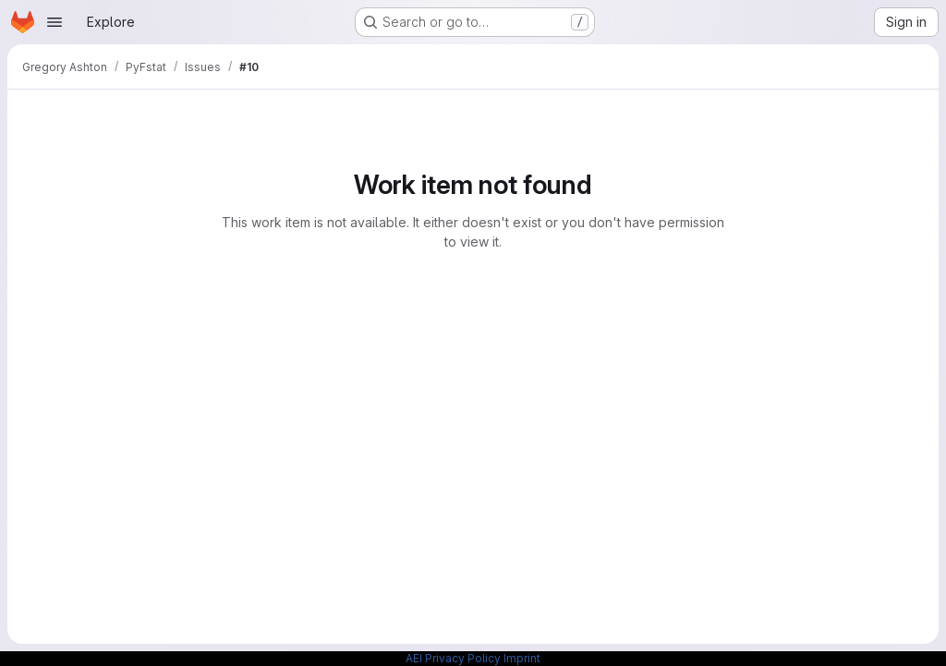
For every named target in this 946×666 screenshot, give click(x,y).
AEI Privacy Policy (453, 658)
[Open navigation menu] (54, 22)
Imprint (521, 658)
